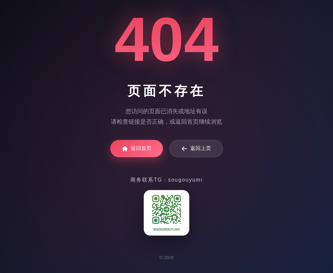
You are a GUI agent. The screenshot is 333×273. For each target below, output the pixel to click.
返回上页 (196, 148)
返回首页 (137, 148)
